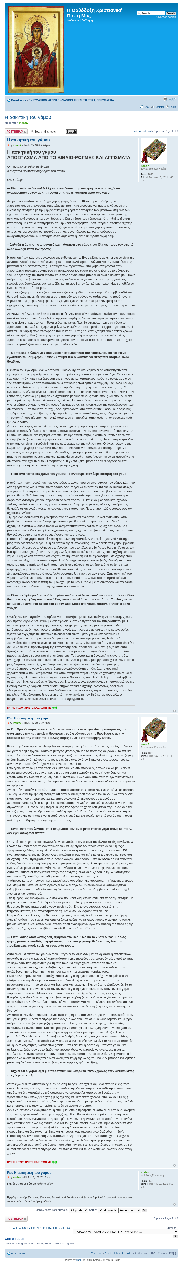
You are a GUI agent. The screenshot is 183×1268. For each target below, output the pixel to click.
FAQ (146, 106)
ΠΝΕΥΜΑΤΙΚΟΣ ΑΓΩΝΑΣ (44, 100)
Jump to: (172, 1227)
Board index (18, 100)
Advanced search (166, 16)
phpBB (79, 1260)
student (17, 1177)
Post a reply (16, 131)
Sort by (103, 1210)
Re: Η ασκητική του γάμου (29, 718)
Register (159, 106)
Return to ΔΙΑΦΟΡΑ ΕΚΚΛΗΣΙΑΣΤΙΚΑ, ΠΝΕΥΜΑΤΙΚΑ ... (40, 1228)
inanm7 (24, 122)
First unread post (142, 131)
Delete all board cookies (118, 1253)
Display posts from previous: (62, 1210)
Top (174, 711)
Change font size (172, 99)
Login (172, 106)
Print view (165, 99)
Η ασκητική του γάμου (28, 117)
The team (96, 1253)
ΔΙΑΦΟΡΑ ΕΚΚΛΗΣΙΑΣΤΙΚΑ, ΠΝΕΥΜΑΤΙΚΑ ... (89, 100)
